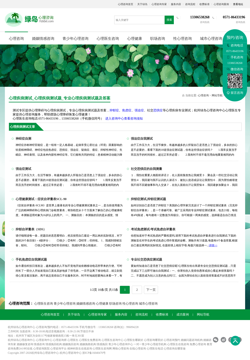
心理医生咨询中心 (112, 340)
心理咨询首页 (125, 4)
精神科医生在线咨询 (79, 348)
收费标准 (204, 4)
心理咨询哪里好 (153, 340)
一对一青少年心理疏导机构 (150, 344)
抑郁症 (114, 110)
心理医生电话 (155, 348)
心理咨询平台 (58, 348)
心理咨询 (16, 38)
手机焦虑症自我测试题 (31, 259)
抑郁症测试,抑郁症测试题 (148, 199)
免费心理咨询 (198, 344)
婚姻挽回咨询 (70, 344)
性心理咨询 (182, 38)
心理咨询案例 (221, 4)
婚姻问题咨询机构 (192, 340)
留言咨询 (235, 92)
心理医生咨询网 (102, 348)
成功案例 (182, 314)
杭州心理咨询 (68, 352)
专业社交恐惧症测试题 (146, 259)
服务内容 (176, 4)
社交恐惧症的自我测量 (146, 168)
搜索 (169, 19)
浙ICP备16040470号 (94, 352)
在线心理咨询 (137, 348)
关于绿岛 (142, 4)
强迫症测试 (23, 168)
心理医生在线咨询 (178, 344)
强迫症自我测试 (142, 138)
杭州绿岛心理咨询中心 (21, 340)
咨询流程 (190, 4)
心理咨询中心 (44, 340)
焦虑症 (126, 110)
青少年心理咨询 (75, 38)
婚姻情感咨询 (43, 38)
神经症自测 (23, 138)
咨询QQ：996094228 (126, 327)
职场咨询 (157, 38)
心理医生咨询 (108, 38)
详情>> (213, 245)
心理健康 (134, 38)
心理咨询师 (60, 340)
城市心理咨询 (211, 38)
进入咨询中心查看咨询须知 (124, 118)
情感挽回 (102, 344)
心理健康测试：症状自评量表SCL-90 (41, 199)
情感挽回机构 (54, 344)
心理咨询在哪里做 (175, 348)
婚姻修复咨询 (25, 344)
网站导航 (217, 95)
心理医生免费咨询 (90, 340)
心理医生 (72, 340)
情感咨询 (39, 344)
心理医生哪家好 (133, 340)
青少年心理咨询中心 (120, 344)
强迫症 (139, 110)
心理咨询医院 (41, 348)
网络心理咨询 (120, 348)
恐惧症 (158, 110)
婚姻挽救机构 (88, 344)
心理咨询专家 (159, 4)
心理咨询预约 (172, 340)
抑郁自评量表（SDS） (31, 229)
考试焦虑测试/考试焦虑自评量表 (153, 229)
